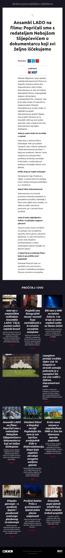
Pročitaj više (12, 345)
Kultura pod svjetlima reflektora (32, 3)
